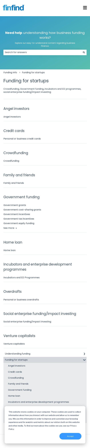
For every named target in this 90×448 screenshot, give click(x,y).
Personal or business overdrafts (21, 299)
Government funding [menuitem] (19, 390)
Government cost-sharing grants (22, 209)
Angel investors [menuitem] (16, 365)
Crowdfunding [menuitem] (16, 377)
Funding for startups (33, 72)
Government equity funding (18, 223)
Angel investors (12, 116)
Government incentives (16, 214)
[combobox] (42, 52)
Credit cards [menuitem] (15, 371)
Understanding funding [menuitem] (17, 353)
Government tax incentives (18, 218)
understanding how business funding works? (45, 39)
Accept (70, 436)
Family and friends (13, 183)
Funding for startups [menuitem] (16, 359)
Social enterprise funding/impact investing (27, 321)
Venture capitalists (14, 343)
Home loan (9, 250)
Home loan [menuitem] (14, 395)
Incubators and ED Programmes (21, 277)
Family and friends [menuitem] (18, 383)
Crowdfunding (11, 160)
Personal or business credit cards (22, 138)
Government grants (14, 205)
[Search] (84, 52)
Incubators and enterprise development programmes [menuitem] (38, 402)
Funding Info (10, 72)
